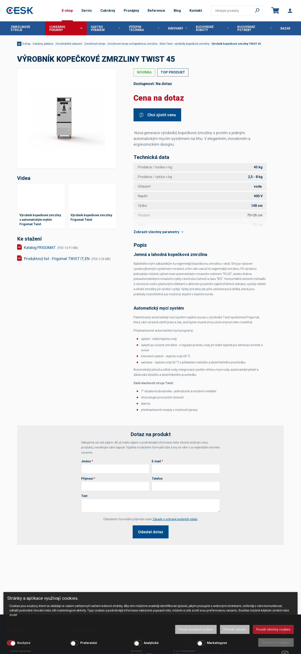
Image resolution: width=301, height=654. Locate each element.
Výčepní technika (144, 28)
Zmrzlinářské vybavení (68, 43)
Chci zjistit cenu (157, 115)
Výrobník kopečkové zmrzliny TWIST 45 (236, 43)
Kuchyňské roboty (212, 28)
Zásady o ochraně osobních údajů (175, 519)
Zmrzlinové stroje (20, 28)
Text (84, 495)
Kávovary (177, 28)
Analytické (151, 643)
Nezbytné (23, 643)
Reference (156, 11)
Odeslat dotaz (150, 532)
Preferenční (88, 643)
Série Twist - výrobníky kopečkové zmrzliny (184, 43)
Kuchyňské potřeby (254, 28)
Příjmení (88, 478)
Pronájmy (131, 11)
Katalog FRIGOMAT (51, 247)
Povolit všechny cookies (273, 629)
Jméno (87, 461)
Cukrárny (107, 11)
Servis (86, 11)
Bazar (285, 28)
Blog (177, 11)
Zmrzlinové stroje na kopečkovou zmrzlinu (132, 43)
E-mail (157, 461)
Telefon (157, 478)
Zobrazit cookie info (276, 642)
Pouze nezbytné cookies (196, 629)
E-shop (67, 11)
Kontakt (195, 11)
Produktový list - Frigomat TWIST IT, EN (67, 258)
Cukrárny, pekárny (65, 28)
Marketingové (217, 643)
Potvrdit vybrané (234, 629)
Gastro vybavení (105, 28)
